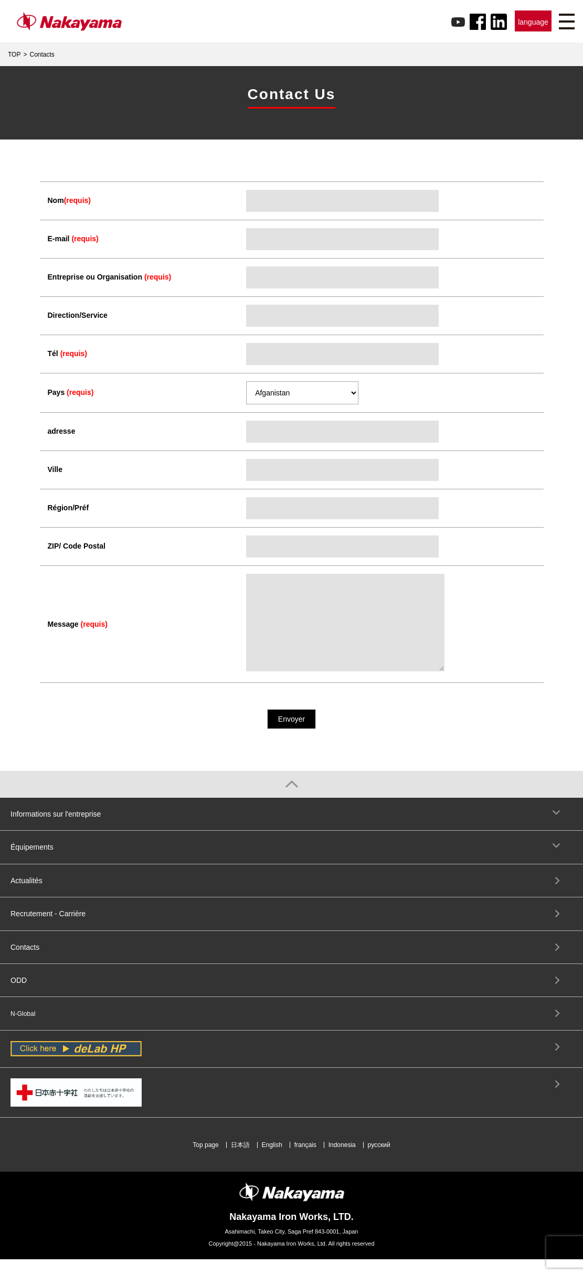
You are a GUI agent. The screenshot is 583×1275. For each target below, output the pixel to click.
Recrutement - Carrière (48, 929)
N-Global (22, 1029)
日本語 (240, 1160)
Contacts (24, 963)
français (305, 1160)
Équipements (32, 862)
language (533, 22)
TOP (14, 54)
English (272, 1160)
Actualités (26, 896)
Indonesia (342, 1160)
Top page (205, 1160)
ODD (18, 996)
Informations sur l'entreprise (55, 829)
